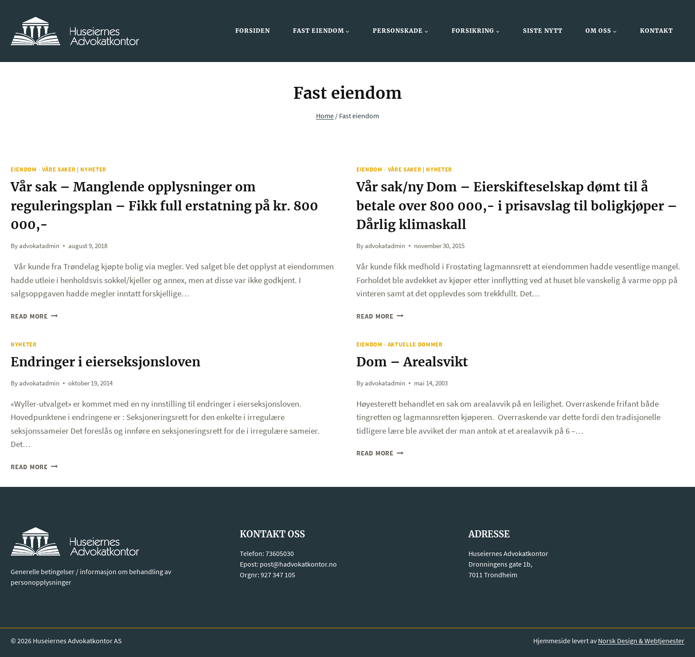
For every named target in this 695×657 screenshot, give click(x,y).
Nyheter (93, 169)
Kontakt (656, 31)
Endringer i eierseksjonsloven (111, 360)
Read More (34, 315)
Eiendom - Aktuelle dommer (399, 343)
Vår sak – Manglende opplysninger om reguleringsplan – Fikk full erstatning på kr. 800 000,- (172, 205)
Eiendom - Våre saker (43, 169)
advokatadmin (39, 245)
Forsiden (252, 31)
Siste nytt (542, 31)
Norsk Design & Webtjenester (641, 639)
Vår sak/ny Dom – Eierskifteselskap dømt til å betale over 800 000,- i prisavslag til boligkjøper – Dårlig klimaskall (517, 205)
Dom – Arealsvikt (414, 360)
